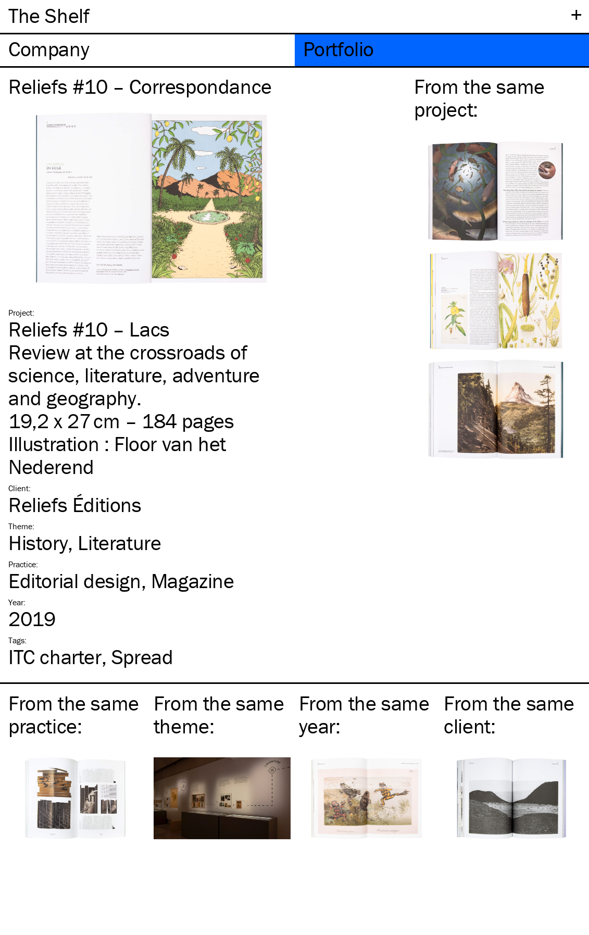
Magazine (192, 580)
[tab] (147, 50)
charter (55, 656)
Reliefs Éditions (75, 504)
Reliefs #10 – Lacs (89, 329)
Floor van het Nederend (117, 455)
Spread (142, 656)
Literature (119, 542)
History (38, 542)
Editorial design (74, 580)
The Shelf (48, 15)
